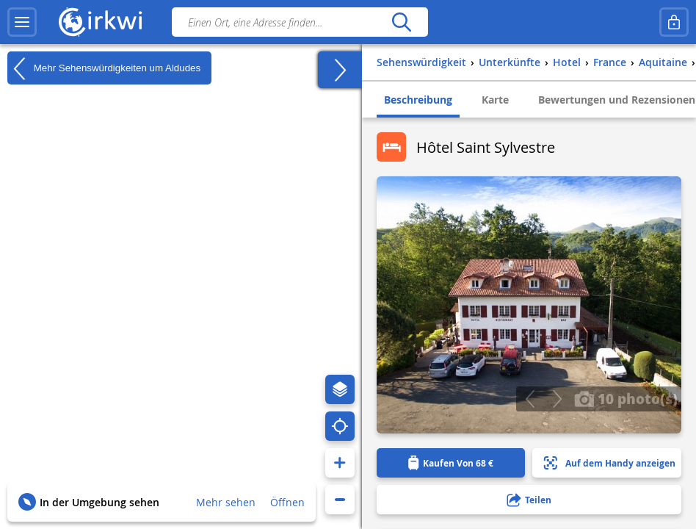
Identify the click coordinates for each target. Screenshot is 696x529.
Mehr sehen (225, 502)
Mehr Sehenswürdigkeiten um (103, 68)
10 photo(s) (626, 398)
